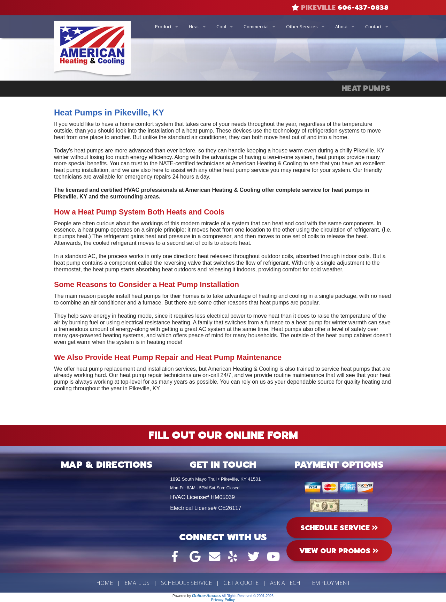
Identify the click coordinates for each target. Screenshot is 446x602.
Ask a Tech (285, 583)
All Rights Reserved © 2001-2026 (248, 596)
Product (163, 26)
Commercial (256, 26)
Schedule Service (186, 583)
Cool (221, 26)
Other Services (302, 26)
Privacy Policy (223, 600)
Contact (373, 26)
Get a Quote (241, 583)
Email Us (136, 583)
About (341, 26)
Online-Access (206, 595)
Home (104, 583)
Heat (194, 26)
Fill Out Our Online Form (223, 435)
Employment (331, 583)
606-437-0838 (363, 8)
